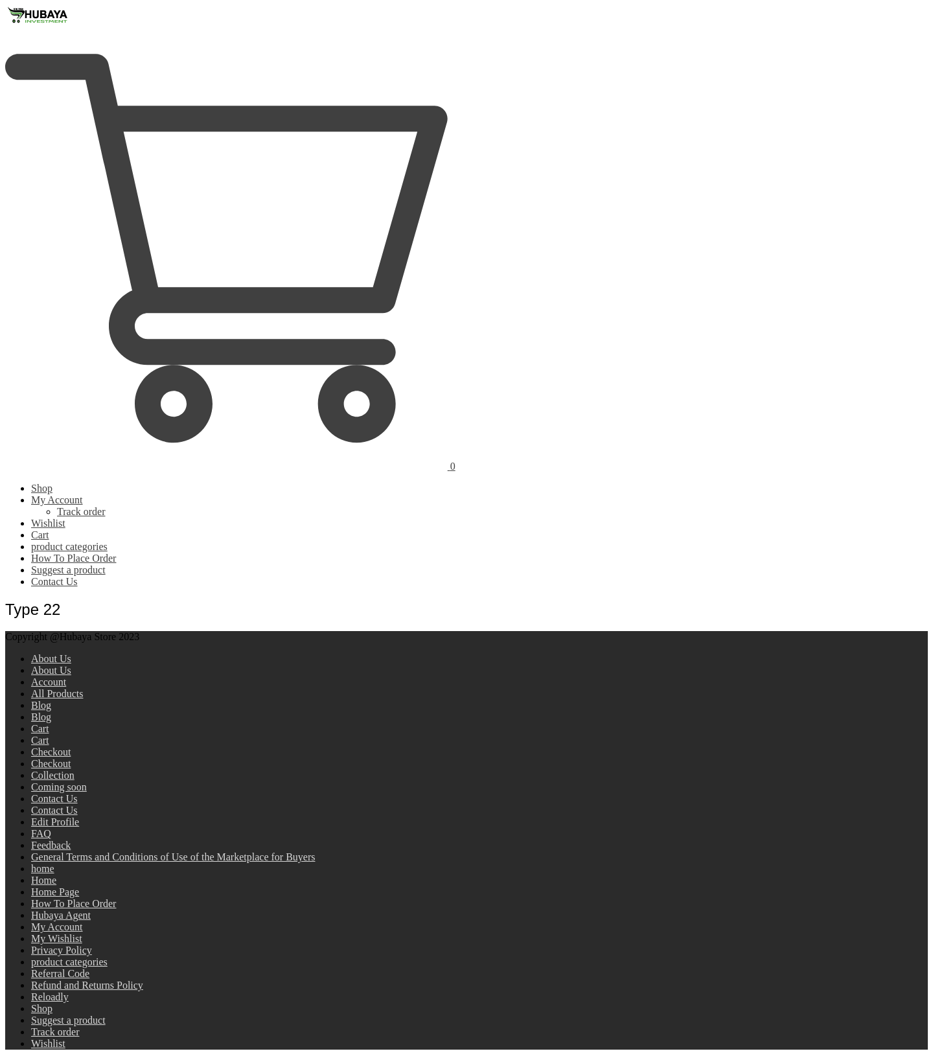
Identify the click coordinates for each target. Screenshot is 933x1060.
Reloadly (50, 996)
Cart (40, 534)
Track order (81, 511)
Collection (53, 775)
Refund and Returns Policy (87, 985)
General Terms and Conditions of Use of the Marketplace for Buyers (173, 856)
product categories (69, 546)
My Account (57, 499)
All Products (57, 693)
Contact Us (54, 581)
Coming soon (59, 786)
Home (43, 880)
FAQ (41, 833)
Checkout (51, 751)
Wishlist (48, 523)
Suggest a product (68, 569)
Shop (41, 488)
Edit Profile (55, 821)
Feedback (51, 845)
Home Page (55, 891)
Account (48, 681)
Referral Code (60, 973)
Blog (41, 705)
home (42, 868)
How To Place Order (73, 558)
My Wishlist (56, 938)
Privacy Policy (61, 950)
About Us (51, 658)
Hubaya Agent (61, 915)
